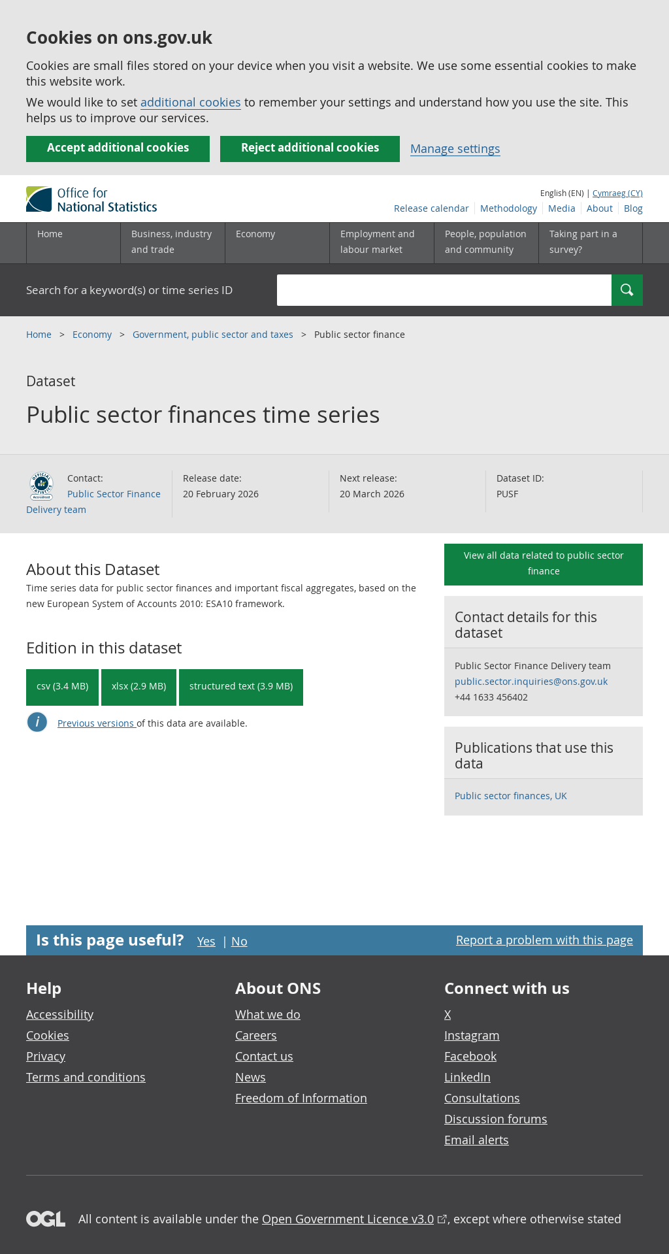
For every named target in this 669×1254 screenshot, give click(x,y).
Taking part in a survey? (583, 241)
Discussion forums (495, 1119)
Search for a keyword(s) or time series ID (129, 289)
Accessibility (59, 1014)
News (250, 1077)
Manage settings (455, 148)
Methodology (508, 208)
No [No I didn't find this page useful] (239, 941)
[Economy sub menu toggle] (277, 243)
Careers (256, 1035)
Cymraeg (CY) (618, 193)
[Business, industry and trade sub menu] (172, 243)
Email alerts (476, 1139)
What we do (268, 1014)
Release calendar (431, 208)
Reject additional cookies (310, 147)
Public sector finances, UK (511, 795)
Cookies (47, 1035)
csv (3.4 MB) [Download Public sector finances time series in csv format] (62, 686)
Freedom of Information (301, 1098)
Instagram (472, 1035)
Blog (633, 208)
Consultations (482, 1098)
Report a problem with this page (544, 940)
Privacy (45, 1056)
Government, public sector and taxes (214, 334)
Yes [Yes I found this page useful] (206, 941)
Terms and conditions (86, 1077)
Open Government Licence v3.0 (348, 1219)
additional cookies (190, 102)
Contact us (264, 1056)
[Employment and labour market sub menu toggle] (381, 243)
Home (50, 233)
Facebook (470, 1056)
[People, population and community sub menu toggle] (486, 243)
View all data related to (544, 563)
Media (562, 208)
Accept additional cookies (118, 147)
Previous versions (97, 723)
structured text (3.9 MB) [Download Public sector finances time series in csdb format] (241, 686)
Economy (93, 334)
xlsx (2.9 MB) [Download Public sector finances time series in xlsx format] (139, 686)
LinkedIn (467, 1077)
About (600, 208)
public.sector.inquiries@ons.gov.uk (531, 681)
